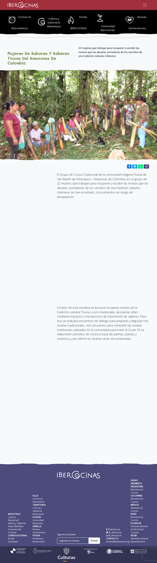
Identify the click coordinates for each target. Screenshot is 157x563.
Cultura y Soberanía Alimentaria (54, 22)
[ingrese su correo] (73, 540)
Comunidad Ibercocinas (108, 28)
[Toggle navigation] (144, 5)
